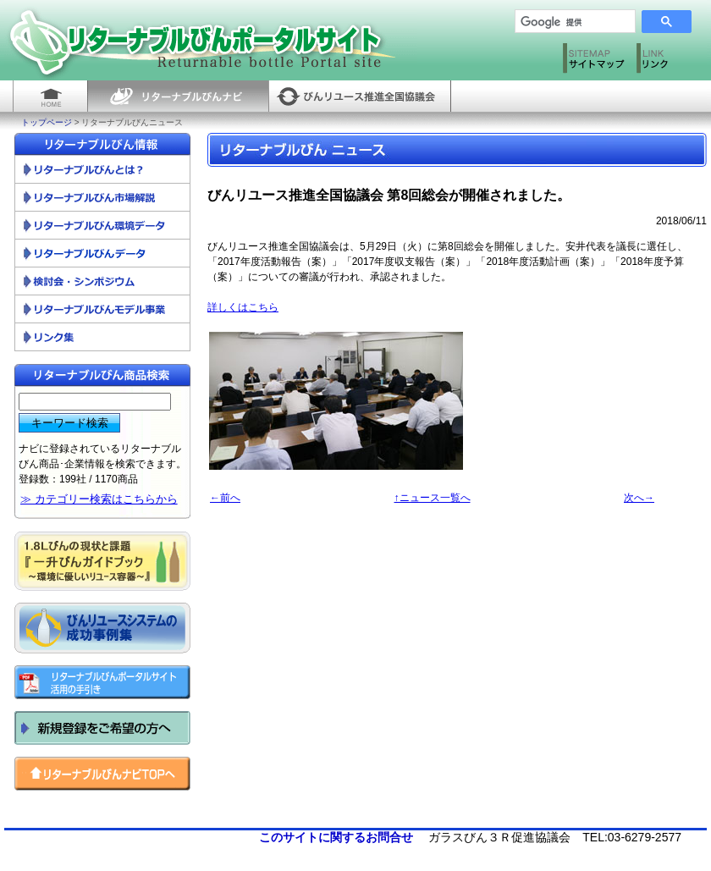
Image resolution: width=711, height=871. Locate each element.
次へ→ (639, 498)
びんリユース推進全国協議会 (359, 96)
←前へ (225, 498)
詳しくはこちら (242, 307)
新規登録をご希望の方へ (102, 728)
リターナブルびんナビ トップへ (102, 774)
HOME (50, 96)
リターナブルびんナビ (177, 96)
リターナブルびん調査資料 (102, 253)
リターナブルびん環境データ (102, 226)
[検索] (569, 22)
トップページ (46, 122)
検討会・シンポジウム (102, 281)
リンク (669, 61)
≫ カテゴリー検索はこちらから (99, 499)
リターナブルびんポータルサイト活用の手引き (102, 682)
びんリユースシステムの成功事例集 (102, 628)
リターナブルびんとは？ (102, 170)
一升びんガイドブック (102, 561)
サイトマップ (595, 61)
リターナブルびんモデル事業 (102, 309)
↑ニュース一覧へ (432, 498)
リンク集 (102, 337)
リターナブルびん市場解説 (102, 198)
